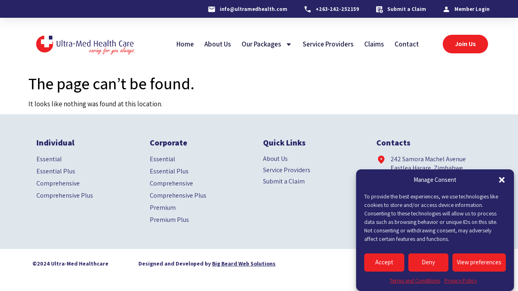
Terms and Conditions (415, 280)
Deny (428, 262)
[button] (502, 180)
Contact (407, 44)
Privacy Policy (460, 280)
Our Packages (267, 44)
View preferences (479, 262)
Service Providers (328, 44)
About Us (217, 44)
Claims (374, 44)
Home (185, 44)
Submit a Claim (284, 181)
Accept (384, 262)
